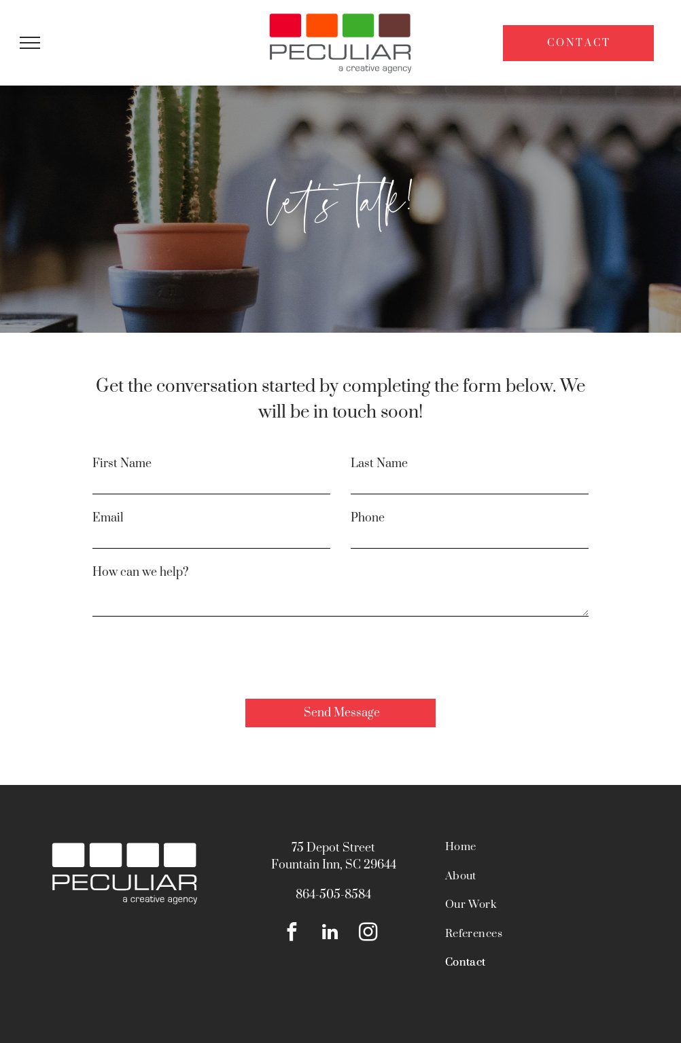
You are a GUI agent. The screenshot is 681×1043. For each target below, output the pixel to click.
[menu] (30, 42)
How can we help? (140, 572)
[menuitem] (537, 853)
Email (108, 518)
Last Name (379, 463)
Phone (368, 518)
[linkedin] (330, 933)
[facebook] (292, 933)
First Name (122, 463)
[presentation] (195, 658)
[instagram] (368, 933)
